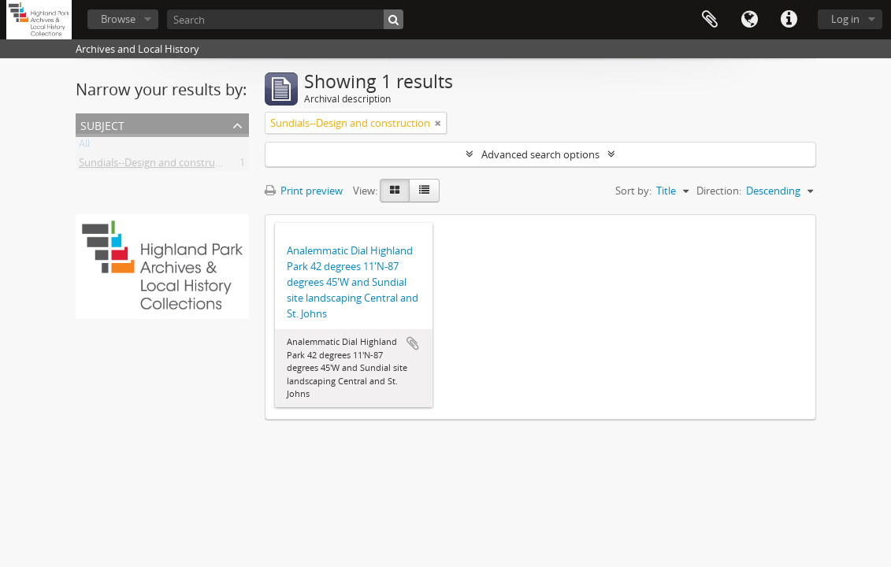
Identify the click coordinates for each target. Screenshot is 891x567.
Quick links (788, 19)
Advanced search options (540, 154)
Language (749, 19)
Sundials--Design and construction (159, 165)
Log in (845, 19)
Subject (102, 124)
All (84, 146)
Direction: (718, 190)
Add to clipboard (413, 343)
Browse (118, 19)
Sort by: (633, 190)
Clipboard (710, 19)
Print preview (304, 190)
